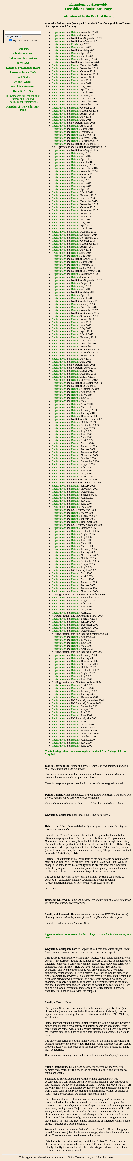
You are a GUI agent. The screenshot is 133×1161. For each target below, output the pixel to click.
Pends (74, 44)
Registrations (59, 32)
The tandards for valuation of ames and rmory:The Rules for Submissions (22, 98)
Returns (75, 32)
